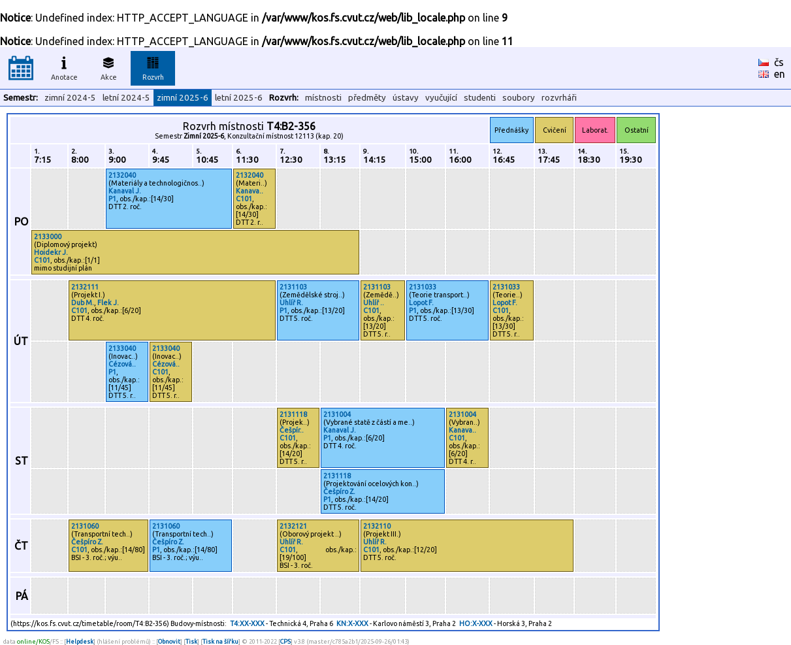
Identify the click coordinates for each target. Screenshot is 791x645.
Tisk (191, 641)
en (779, 74)
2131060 (85, 526)
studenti (480, 98)
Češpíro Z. (339, 491)
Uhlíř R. (291, 302)
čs (779, 62)
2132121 (293, 526)
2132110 (377, 526)
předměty (367, 98)
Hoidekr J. (51, 252)
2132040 (122, 175)
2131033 (422, 287)
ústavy (406, 98)
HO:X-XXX (475, 623)
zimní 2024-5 (70, 98)
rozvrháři (559, 98)
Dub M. (82, 302)
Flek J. (108, 302)
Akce (108, 66)
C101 (244, 199)
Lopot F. (421, 302)
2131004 (337, 414)
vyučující (441, 98)
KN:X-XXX (352, 623)
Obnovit (169, 641)
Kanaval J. (124, 191)
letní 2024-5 (126, 98)
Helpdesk (79, 641)
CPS (285, 641)
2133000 (47, 236)
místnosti (323, 98)
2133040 (122, 348)
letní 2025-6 (239, 98)
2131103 (293, 287)
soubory (518, 98)
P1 (112, 199)
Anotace (64, 66)
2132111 (85, 287)
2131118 (293, 414)
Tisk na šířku (220, 641)
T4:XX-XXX (247, 623)
